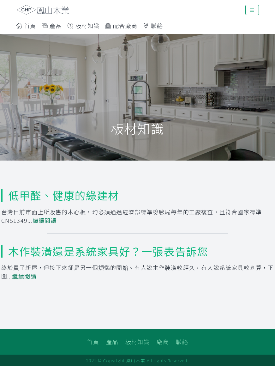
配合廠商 (121, 25)
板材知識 (84, 25)
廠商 (163, 342)
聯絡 (153, 25)
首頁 (26, 25)
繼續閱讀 (45, 220)
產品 (112, 342)
